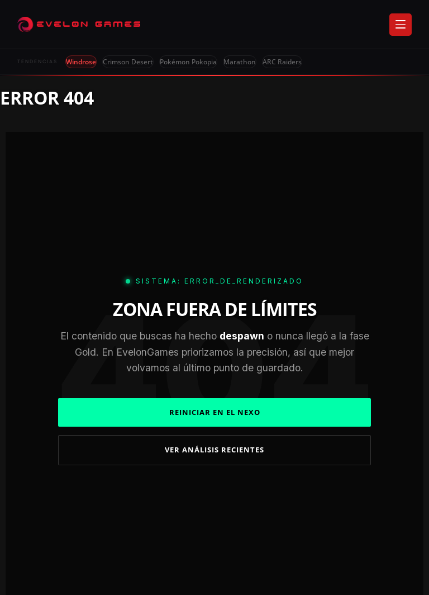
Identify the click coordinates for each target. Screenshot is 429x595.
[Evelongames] (78, 24)
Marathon (239, 62)
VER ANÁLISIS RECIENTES (214, 450)
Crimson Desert (128, 62)
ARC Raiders (282, 62)
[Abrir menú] (400, 24)
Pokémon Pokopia (188, 62)
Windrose (81, 62)
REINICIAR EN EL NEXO (214, 412)
